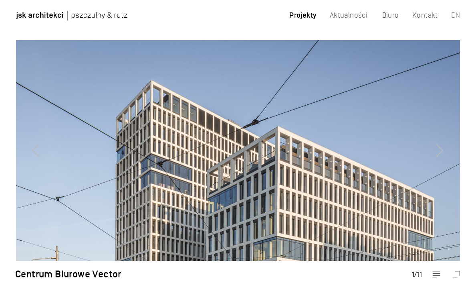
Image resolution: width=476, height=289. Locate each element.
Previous (22, 144)
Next (454, 144)
